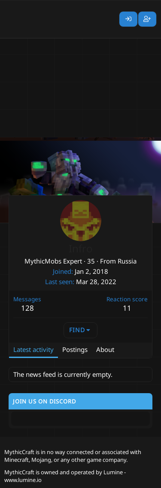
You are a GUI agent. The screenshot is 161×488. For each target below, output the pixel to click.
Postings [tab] (75, 349)
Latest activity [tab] (33, 349)
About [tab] (105, 349)
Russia (127, 261)
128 (27, 308)
